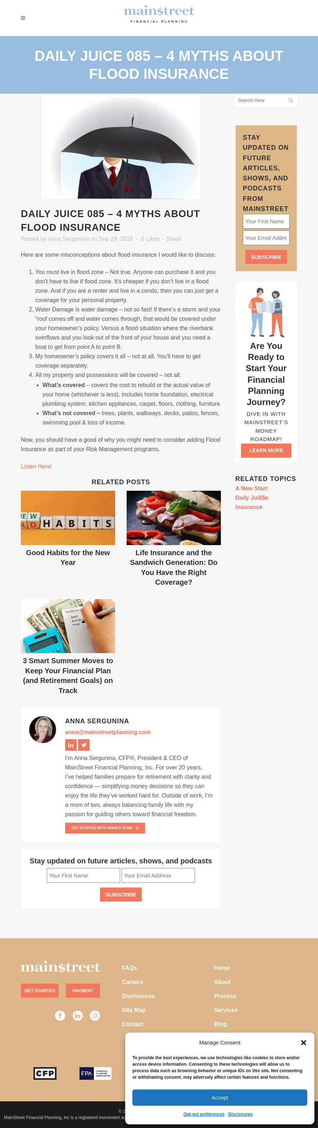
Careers (133, 982)
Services (226, 1010)
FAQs (129, 968)
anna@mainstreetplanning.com (108, 732)
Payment (83, 990)
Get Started (39, 990)
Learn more (266, 450)
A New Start (251, 488)
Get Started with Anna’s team (105, 828)
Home (222, 968)
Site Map (134, 1010)
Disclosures (240, 1114)
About (222, 982)
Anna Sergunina (68, 239)
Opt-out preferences (204, 1114)
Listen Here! (36, 466)
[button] (303, 1042)
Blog (220, 1024)
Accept (220, 1098)
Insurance (249, 507)
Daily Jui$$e (252, 498)
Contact (133, 1024)
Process (225, 996)
